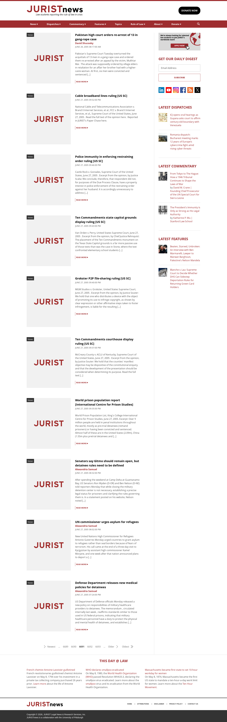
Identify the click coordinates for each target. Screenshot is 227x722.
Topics (118, 24)
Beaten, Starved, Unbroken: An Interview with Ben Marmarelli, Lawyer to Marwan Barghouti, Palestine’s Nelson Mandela (185, 253)
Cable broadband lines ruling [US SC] (101, 96)
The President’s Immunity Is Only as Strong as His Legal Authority (185, 211)
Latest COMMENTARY (177, 166)
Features (100, 24)
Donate (176, 24)
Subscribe (179, 77)
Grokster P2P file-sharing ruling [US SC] (103, 278)
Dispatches (54, 24)
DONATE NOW (189, 10)
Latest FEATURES (173, 238)
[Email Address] (179, 68)
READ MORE (82, 81)
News (34, 24)
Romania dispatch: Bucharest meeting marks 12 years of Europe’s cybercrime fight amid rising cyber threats (184, 141)
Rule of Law (138, 24)
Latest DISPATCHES (175, 107)
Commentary (77, 24)
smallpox (91, 683)
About (158, 24)
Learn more (39, 683)
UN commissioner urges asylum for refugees (107, 522)
